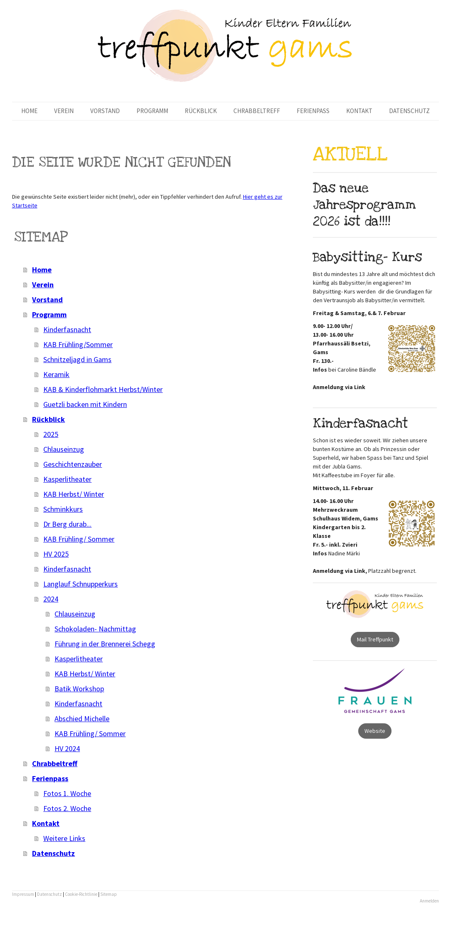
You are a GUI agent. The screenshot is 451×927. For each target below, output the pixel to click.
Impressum (23, 894)
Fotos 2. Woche (67, 808)
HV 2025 (56, 554)
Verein (64, 111)
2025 (50, 434)
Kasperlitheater (67, 479)
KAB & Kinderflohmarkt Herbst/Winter (103, 389)
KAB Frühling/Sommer (78, 344)
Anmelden (429, 901)
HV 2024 (67, 748)
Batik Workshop (79, 688)
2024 (50, 599)
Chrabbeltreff (256, 111)
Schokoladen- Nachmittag (95, 629)
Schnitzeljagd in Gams (77, 359)
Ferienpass (313, 111)
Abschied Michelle (82, 718)
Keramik (56, 374)
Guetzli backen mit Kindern (85, 404)
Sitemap (108, 894)
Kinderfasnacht (67, 329)
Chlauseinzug (63, 449)
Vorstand (105, 111)
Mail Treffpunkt (375, 639)
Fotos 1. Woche (67, 793)
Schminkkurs (63, 509)
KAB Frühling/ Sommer (78, 539)
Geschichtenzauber (72, 464)
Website (374, 731)
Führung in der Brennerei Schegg (105, 643)
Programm (152, 111)
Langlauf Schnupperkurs (80, 584)
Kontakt (359, 111)
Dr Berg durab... (67, 524)
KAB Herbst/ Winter (73, 494)
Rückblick (201, 111)
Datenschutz (409, 111)
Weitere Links (64, 838)
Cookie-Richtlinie (81, 894)
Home (29, 111)
